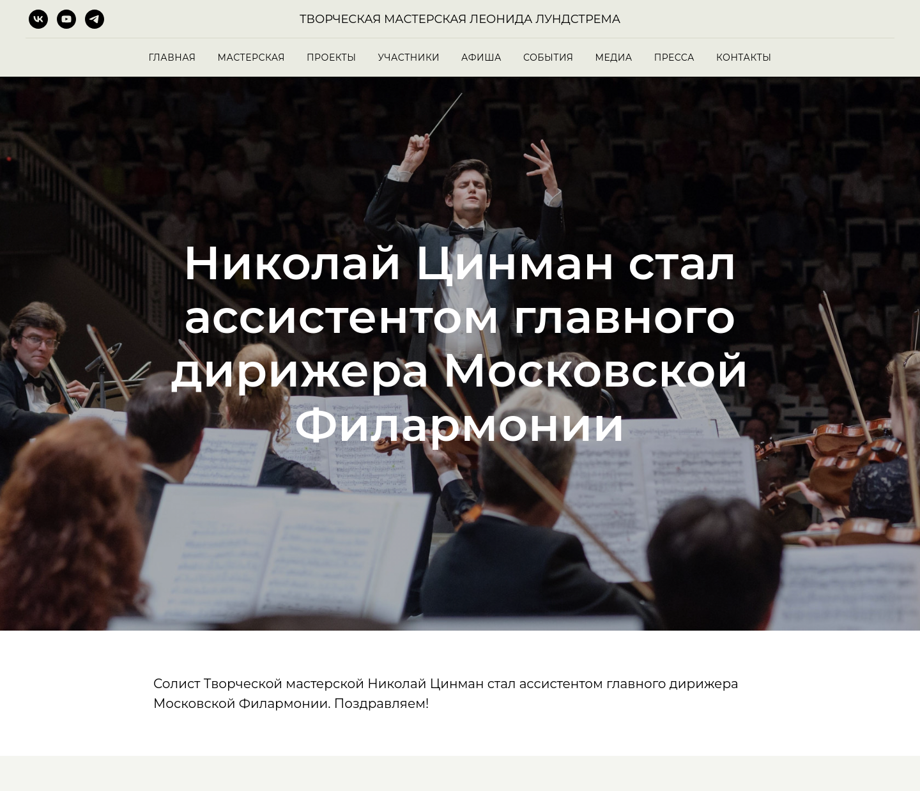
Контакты (743, 57)
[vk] (38, 19)
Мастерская (251, 57)
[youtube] (66, 19)
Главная (172, 57)
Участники (409, 57)
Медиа (613, 57)
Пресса (674, 57)
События (548, 57)
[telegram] (94, 19)
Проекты (331, 57)
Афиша (481, 57)
